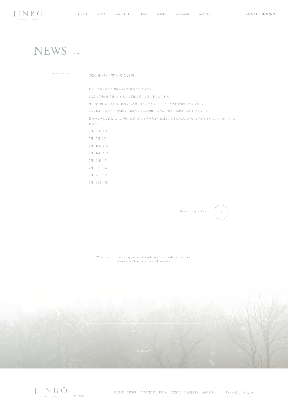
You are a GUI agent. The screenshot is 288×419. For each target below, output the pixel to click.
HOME (119, 392)
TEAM (163, 392)
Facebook (251, 13)
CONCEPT (147, 392)
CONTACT (144, 351)
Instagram (268, 13)
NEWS (131, 392)
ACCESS (207, 392)
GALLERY (191, 392)
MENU (176, 392)
